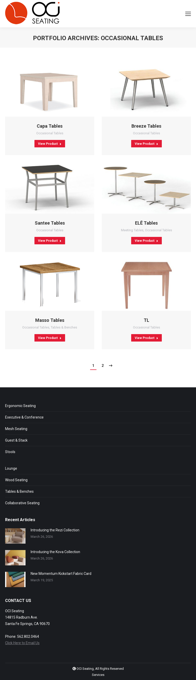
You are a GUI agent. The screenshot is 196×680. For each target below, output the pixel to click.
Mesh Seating (16, 429)
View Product (50, 144)
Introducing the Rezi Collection (55, 530)
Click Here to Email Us (22, 643)
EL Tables (146, 223)
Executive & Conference (24, 417)
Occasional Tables (49, 133)
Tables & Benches (64, 327)
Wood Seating (16, 480)
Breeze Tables (146, 126)
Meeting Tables (132, 230)
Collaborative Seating (22, 503)
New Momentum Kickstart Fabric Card (61, 574)
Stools (10, 452)
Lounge (11, 468)
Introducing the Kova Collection (55, 552)
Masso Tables (49, 320)
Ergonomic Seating (20, 406)
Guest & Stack (16, 440)
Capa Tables (50, 126)
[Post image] (15, 536)
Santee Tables (50, 223)
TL (146, 320)
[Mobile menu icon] (188, 14)
